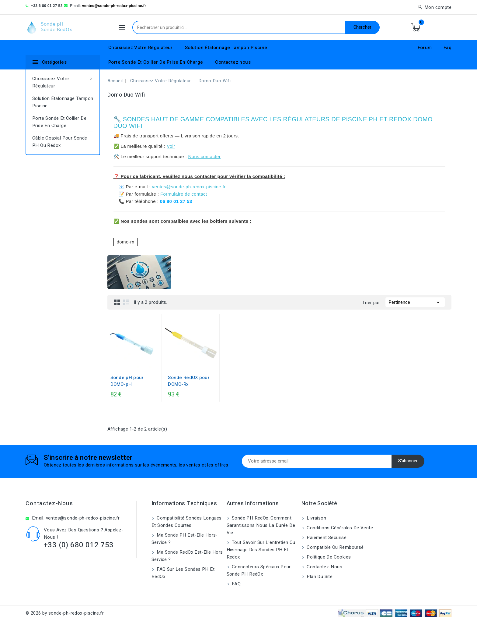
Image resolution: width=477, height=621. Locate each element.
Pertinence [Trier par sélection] (415, 301)
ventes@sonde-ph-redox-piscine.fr (114, 6)
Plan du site (319, 576)
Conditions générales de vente (339, 527)
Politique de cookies (328, 557)
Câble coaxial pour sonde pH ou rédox (59, 142)
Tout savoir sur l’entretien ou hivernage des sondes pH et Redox (261, 549)
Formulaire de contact (183, 194)
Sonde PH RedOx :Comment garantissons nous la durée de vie (261, 525)
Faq (447, 47)
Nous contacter (204, 156)
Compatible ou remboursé (334, 547)
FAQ (236, 583)
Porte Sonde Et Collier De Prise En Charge (155, 62)
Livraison (315, 518)
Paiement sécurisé (325, 537)
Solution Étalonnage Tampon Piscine (226, 47)
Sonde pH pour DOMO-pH (127, 381)
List (126, 302)
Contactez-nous (49, 503)
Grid (117, 302)
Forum (425, 47)
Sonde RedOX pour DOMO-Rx (189, 381)
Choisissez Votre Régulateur (140, 47)
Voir (171, 146)
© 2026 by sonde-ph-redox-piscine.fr (65, 613)
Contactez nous (233, 62)
